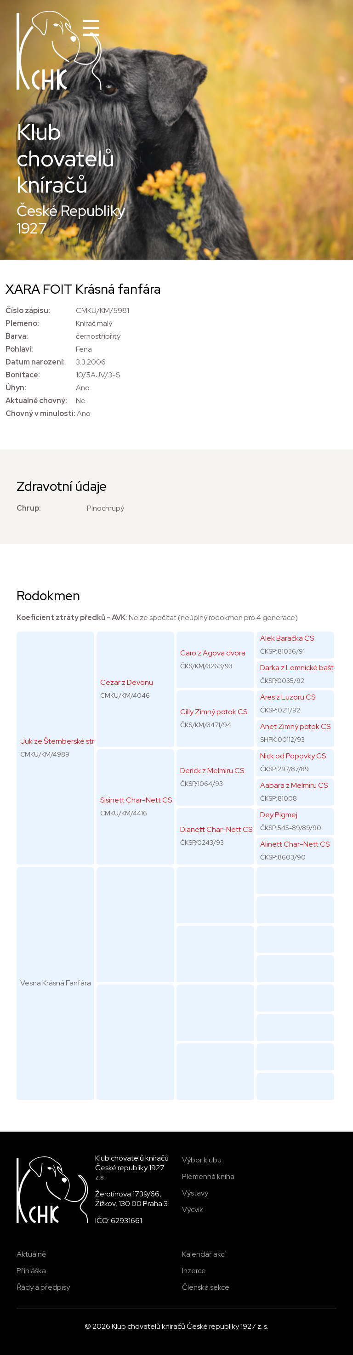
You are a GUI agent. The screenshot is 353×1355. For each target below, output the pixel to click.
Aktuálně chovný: (36, 400)
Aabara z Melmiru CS (294, 785)
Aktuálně (31, 1254)
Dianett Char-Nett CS (216, 829)
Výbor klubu (202, 1160)
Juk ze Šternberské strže (61, 741)
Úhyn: (16, 388)
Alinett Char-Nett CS (295, 844)
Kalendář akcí (204, 1254)
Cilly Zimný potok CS (213, 712)
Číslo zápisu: (28, 310)
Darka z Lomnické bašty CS (304, 667)
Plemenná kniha (208, 1176)
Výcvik (192, 1209)
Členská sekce (205, 1287)
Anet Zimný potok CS (295, 726)
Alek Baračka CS (287, 638)
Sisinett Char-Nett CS (136, 800)
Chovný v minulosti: (40, 413)
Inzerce (194, 1270)
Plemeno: (22, 323)
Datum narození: (35, 362)
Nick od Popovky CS (293, 756)
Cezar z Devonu (126, 682)
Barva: (17, 336)
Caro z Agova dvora (212, 653)
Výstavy (195, 1193)
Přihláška (31, 1270)
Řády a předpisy (43, 1287)
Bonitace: (23, 375)
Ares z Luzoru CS (287, 697)
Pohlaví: (19, 349)
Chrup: (29, 508)
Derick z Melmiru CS (212, 770)
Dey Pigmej (278, 815)
